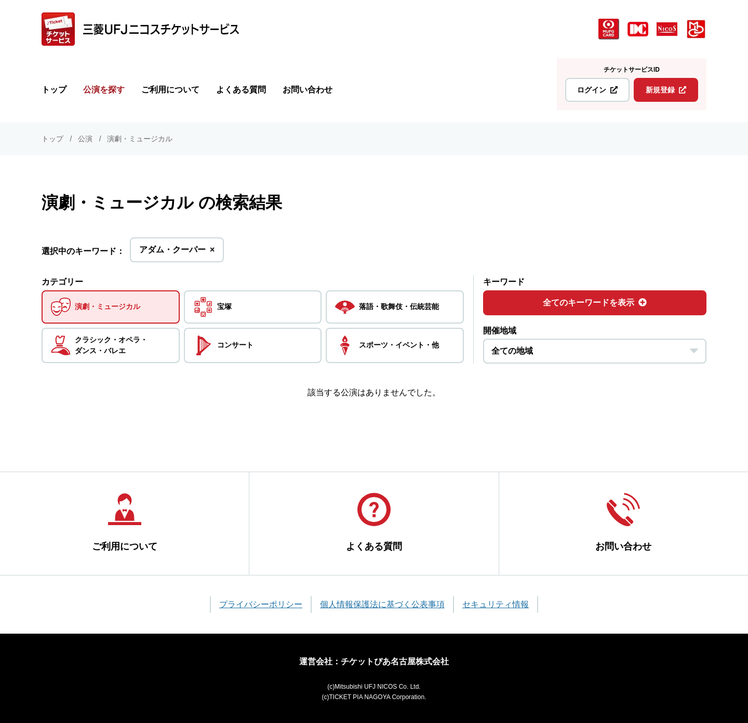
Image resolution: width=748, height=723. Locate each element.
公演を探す (104, 89)
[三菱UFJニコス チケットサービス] (140, 29)
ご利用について (170, 89)
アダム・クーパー (177, 252)
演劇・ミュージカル (139, 139)
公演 (85, 139)
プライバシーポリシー (260, 604)
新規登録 (666, 90)
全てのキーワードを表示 (595, 302)
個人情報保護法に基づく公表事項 (382, 604)
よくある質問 (241, 89)
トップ (54, 89)
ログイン (597, 90)
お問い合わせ (307, 89)
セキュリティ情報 (495, 604)
